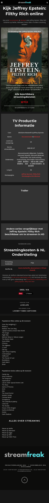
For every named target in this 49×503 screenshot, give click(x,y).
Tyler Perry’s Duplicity (9, 352)
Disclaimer (26, 466)
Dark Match (6, 362)
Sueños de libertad (8, 410)
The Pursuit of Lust (8, 358)
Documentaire (14, 20)
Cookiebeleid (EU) (38, 465)
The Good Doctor (7, 393)
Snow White (6, 341)
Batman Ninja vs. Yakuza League (12, 337)
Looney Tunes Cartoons (24, 311)
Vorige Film (24, 302)
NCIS (3, 389)
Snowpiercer (6, 399)
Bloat (3, 364)
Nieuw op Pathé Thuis (9, 437)
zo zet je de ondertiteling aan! (20, 277)
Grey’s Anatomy (7, 376)
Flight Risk (5, 335)
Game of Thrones (7, 387)
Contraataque (6, 354)
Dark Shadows (6, 414)
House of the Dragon (9, 408)
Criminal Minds (6, 397)
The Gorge (5, 333)
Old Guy (4, 350)
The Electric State (7, 339)
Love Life (24, 305)
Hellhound (5, 356)
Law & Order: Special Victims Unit (12, 383)
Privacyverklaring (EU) (15, 465)
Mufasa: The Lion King (9, 329)
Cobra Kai (5, 404)
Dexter (4, 412)
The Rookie (5, 406)
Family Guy (5, 374)
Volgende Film (24, 308)
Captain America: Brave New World (13, 331)
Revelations (5, 360)
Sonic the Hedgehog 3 (9, 324)
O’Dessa (4, 343)
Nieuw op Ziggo (7, 433)
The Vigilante (6, 345)
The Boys (5, 385)
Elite (3, 391)
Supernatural (6, 381)
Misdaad (23, 20)
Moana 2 (5, 326)
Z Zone (4, 347)
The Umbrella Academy (9, 402)
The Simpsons (6, 378)
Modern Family (7, 395)
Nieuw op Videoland (8, 431)
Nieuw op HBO (7, 435)
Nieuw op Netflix (7, 428)
